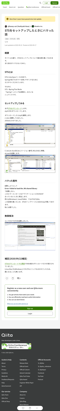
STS (18, 39)
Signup (54, 3)
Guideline (5, 373)
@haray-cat (17, 26)
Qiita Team (5, 395)
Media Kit (5, 376)
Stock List (12, 7)
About (3, 363)
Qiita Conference (32, 7)
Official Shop (6, 401)
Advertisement (6, 386)
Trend (5, 7)
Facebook (41, 373)
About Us (23, 395)
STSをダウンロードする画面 (15, 263)
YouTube (40, 376)
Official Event (45, 7)
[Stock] (13, 278)
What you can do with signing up (17, 304)
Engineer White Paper (27, 383)
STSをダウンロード (15, 108)
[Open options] (37, 408)
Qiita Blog (23, 401)
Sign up (30, 308)
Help (3, 383)
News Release (24, 405)
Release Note (24, 363)
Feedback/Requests (8, 379)
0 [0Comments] (19, 278)
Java (6, 39)
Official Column (25, 370)
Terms (4, 366)
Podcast (40, 379)
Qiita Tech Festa (25, 376)
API (21, 386)
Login (46, 3)
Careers (22, 398)
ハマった (12, 39)
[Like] (7, 278)
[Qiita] (5, 2)
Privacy (4, 370)
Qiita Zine (5, 398)
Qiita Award (23, 379)
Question (21, 7)
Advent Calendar (25, 373)
